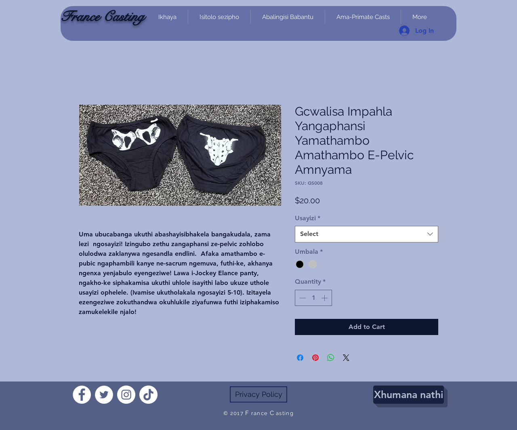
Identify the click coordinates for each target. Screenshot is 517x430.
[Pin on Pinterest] (315, 358)
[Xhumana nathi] (408, 395)
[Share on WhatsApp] (331, 358)
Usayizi (307, 218)
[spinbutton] (313, 298)
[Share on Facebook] (300, 358)
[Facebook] (82, 395)
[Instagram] (126, 395)
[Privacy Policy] (258, 394)
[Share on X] (346, 358)
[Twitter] (104, 395)
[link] (446, 45)
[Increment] (325, 298)
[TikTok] (148, 395)
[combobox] (366, 234)
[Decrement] (301, 298)
